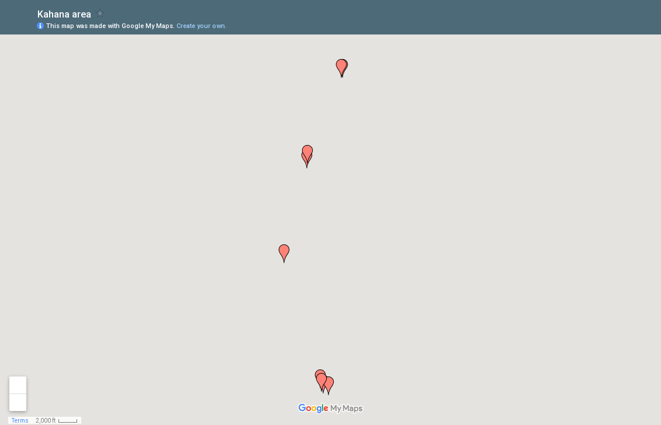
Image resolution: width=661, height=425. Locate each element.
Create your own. (202, 26)
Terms (20, 420)
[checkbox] (100, 13)
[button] (284, 253)
